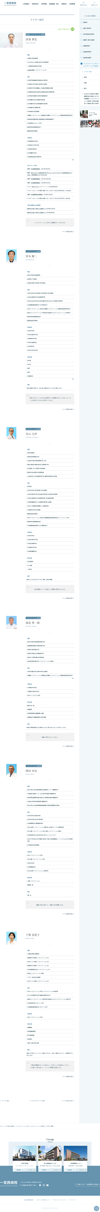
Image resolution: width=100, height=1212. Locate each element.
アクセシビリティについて (59, 1200)
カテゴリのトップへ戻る (38, 1101)
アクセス (30, 1170)
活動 (85, 83)
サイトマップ (72, 1200)
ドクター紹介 (88, 72)
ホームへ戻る (6, 1101)
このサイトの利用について (43, 1200)
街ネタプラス (35, 188)
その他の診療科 (90, 16)
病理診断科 (86, 46)
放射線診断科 (87, 52)
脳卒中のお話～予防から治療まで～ (36, 210)
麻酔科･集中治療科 (89, 40)
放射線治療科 (87, 58)
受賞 (85, 77)
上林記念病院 (30, 71)
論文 (85, 88)
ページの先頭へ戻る (67, 231)
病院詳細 (18, 1170)
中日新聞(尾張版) (35, 170)
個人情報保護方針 (29, 1200)
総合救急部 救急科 (88, 34)
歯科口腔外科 (87, 28)
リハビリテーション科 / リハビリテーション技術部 (91, 65)
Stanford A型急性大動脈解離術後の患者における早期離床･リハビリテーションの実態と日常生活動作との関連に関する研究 (91, 98)
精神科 (85, 22)
